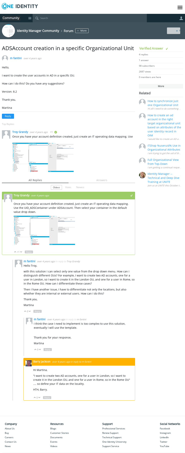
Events (53, 441)
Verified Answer (151, 48)
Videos (53, 446)
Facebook (165, 428)
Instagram (165, 433)
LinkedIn (164, 437)
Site (30, 18)
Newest (80, 187)
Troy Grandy (20, 132)
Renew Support (110, 433)
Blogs (53, 428)
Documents (56, 437)
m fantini (16, 58)
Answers (101, 180)
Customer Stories (59, 433)
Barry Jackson (42, 361)
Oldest (56, 187)
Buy (7, 433)
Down (21, 252)
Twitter (163, 441)
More (89, 30)
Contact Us (11, 441)
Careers (9, 437)
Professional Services (113, 428)
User (181, 18)
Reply (8, 116)
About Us (10, 428)
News (8, 446)
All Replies (35, 180)
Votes (68, 187)
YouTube (164, 446)
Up (15, 252)
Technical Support (111, 437)
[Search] (90, 18)
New (174, 30)
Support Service (110, 446)
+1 (131, 195)
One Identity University (114, 441)
